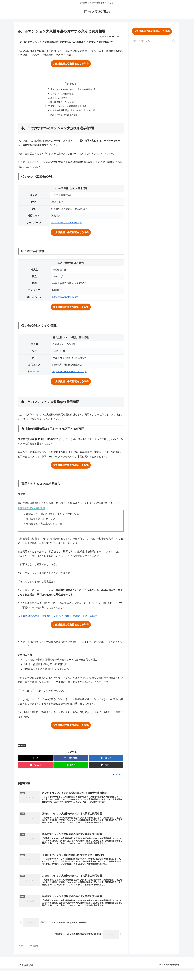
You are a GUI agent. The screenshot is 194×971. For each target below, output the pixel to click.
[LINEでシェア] (70, 766)
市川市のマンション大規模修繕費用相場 (67, 107)
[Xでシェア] (35, 759)
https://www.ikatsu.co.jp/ (65, 297)
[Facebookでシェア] (70, 759)
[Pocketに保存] (35, 766)
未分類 (21, 746)
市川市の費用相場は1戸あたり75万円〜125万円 (73, 111)
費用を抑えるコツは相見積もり (65, 115)
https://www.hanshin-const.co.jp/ (69, 372)
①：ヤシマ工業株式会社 (62, 94)
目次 (66, 83)
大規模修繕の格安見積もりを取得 (71, 63)
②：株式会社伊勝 (58, 98)
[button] (106, 766)
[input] (155, 41)
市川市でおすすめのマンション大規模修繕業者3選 (72, 89)
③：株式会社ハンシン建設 (63, 102)
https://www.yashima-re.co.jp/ (66, 223)
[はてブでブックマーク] (106, 759)
